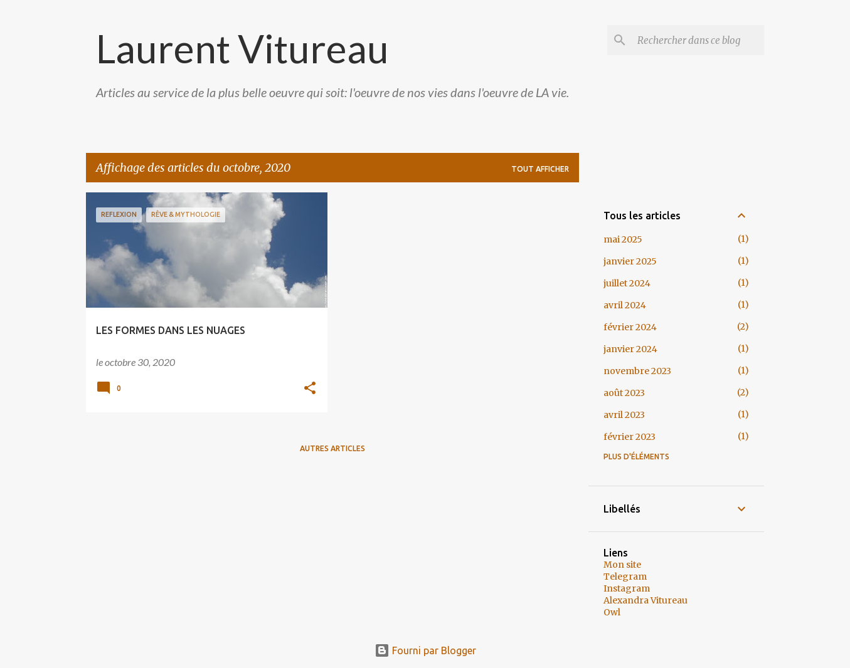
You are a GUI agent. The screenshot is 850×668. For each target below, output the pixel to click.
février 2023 (629, 436)
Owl (611, 612)
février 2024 (630, 327)
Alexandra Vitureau (645, 600)
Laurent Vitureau (242, 48)
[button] (309, 388)
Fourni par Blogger (425, 650)
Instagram (626, 588)
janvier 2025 (630, 261)
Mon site (622, 564)
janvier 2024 (630, 349)
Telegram (625, 576)
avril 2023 (624, 414)
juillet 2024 (627, 283)
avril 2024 (624, 305)
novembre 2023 (637, 371)
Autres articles (332, 448)
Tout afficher (540, 169)
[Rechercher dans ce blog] (698, 40)
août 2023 (624, 393)
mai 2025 (622, 239)
